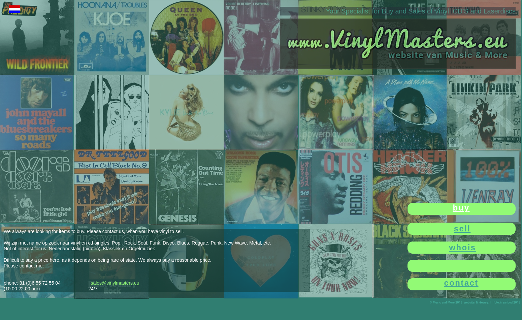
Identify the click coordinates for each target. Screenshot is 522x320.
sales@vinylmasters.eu (115, 283)
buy (461, 207)
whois (462, 247)
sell (462, 228)
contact (461, 282)
